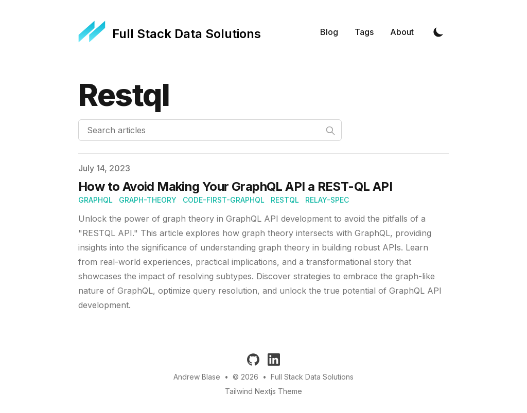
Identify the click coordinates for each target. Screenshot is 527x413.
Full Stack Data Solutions (312, 376)
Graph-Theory (148, 199)
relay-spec (327, 199)
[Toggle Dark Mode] (438, 32)
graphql (95, 199)
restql (285, 199)
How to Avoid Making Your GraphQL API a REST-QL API (235, 186)
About (402, 32)
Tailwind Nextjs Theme (263, 391)
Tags (364, 32)
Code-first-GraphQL (224, 199)
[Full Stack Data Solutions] (169, 32)
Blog (329, 32)
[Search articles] (210, 130)
